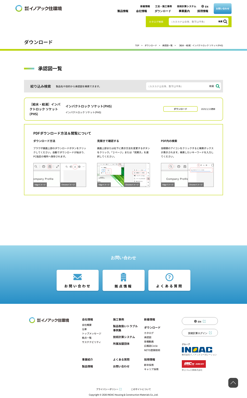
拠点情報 (123, 286)
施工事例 (118, 319)
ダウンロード (163, 11)
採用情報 (202, 11)
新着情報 (145, 6)
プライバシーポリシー (107, 389)
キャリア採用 (151, 369)
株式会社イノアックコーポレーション (199, 351)
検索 (220, 21)
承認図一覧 (167, 45)
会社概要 (87, 325)
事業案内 (184, 11)
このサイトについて (141, 389)
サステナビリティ (91, 342)
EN (206, 6)
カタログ (149, 333)
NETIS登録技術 (152, 350)
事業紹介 (87, 359)
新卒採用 (149, 365)
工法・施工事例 (163, 6)
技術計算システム (186, 6)
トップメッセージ (91, 333)
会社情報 (141, 11)
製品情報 (122, 11)
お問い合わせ (222, 8)
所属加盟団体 (121, 343)
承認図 (147, 337)
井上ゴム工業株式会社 (194, 365)
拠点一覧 (87, 337)
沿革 (84, 329)
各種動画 (149, 341)
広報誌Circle (151, 345)
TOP (137, 45)
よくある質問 (169, 285)
